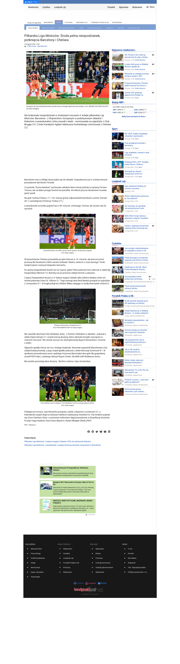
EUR (135, 110)
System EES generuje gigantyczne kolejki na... (134, 94)
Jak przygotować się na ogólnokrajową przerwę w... (136, 341)
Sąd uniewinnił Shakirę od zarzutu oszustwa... (135, 187)
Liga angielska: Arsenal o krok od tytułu (137, 153)
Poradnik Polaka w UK (122, 296)
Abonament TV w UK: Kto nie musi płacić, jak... (136, 371)
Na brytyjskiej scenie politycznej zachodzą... (134, 278)
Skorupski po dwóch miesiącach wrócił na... (134, 172)
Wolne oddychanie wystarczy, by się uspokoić (137, 197)
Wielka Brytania (140, 60)
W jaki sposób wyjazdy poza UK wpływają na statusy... (136, 302)
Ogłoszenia (30, 544)
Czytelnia (116, 243)
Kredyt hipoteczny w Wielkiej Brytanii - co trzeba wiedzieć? (136, 312)
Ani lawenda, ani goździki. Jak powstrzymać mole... (135, 207)
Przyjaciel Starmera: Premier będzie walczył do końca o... (136, 84)
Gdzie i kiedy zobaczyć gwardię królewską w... (134, 361)
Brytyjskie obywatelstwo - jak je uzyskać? (136, 321)
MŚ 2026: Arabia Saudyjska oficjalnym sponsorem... (136, 135)
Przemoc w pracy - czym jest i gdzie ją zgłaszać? (137, 381)
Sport (114, 128)
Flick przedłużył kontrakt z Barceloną (135, 144)
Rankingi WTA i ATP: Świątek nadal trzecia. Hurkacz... (136, 163)
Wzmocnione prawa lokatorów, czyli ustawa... (135, 390)
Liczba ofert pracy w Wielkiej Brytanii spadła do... (136, 65)
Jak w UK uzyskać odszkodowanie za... (133, 350)
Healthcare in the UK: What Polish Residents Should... (136, 268)
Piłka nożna (31, 46)
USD (114, 112)
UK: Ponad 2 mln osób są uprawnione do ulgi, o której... (137, 56)
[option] (40, 549)
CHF (135, 112)
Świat (137, 98)
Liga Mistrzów (42, 46)
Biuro (124, 544)
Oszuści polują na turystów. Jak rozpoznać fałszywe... (136, 331)
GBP (114, 110)
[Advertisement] (68, 158)
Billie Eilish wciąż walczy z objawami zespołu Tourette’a (136, 217)
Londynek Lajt (118, 181)
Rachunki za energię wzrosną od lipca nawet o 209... (137, 75)
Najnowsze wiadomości (123, 50)
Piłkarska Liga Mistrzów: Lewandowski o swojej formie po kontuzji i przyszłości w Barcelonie (62, 445)
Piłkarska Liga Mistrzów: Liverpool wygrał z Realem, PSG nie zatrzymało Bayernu (57, 441)
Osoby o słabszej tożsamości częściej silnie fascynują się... (137, 227)
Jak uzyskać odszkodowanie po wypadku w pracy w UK (136, 249)
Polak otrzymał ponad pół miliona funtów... (135, 287)
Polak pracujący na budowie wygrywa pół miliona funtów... (137, 259)
